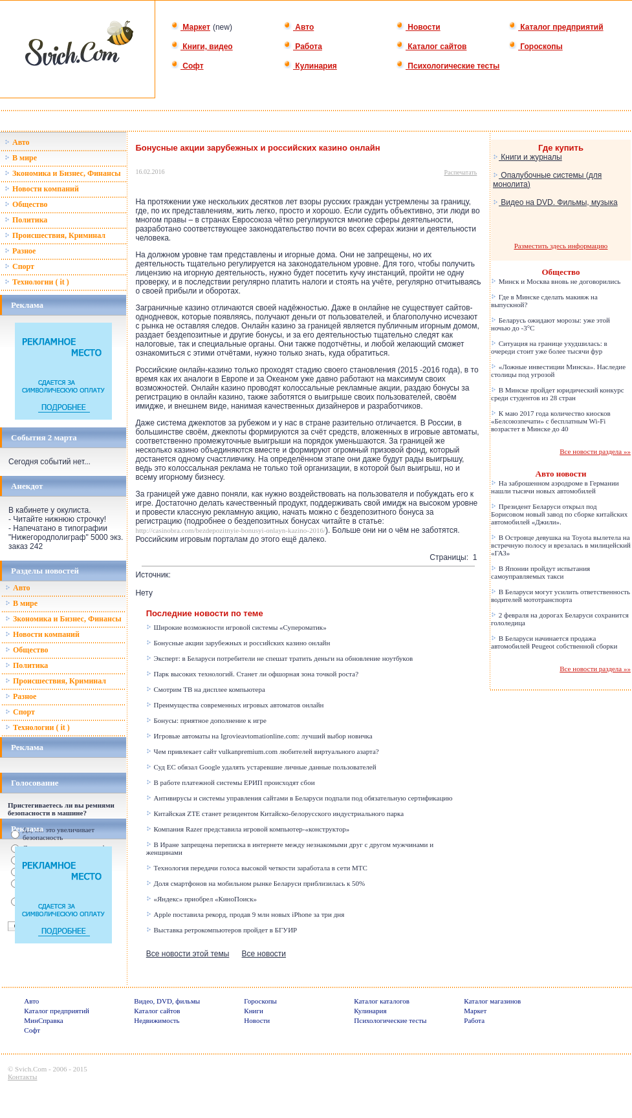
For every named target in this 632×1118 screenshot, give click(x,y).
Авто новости (561, 473)
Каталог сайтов (431, 46)
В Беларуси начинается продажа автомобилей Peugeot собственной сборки (554, 642)
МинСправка (43, 1020)
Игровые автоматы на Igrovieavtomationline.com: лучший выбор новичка (259, 736)
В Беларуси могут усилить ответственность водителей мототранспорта (560, 595)
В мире (21, 157)
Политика (26, 219)
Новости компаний (42, 188)
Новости (418, 27)
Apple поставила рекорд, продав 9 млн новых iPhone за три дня (245, 914)
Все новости (264, 953)
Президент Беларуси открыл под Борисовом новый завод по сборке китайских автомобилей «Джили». (559, 514)
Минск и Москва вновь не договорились (555, 281)
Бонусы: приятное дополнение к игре (206, 720)
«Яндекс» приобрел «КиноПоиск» (201, 899)
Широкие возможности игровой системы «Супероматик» (236, 627)
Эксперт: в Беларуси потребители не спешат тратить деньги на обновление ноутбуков (279, 658)
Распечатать (460, 172)
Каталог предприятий (556, 27)
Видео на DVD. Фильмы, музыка (555, 202)
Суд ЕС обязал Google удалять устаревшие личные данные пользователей (261, 767)
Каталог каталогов (381, 1001)
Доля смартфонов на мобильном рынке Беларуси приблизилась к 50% (255, 883)
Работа (302, 46)
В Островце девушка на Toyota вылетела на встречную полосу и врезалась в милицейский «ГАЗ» (561, 545)
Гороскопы (535, 46)
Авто (298, 27)
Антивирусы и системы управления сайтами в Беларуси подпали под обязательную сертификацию (299, 798)
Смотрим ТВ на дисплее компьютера (205, 689)
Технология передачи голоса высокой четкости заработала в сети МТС (256, 868)
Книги (253, 1011)
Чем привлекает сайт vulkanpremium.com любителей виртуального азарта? (262, 751)
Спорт (19, 266)
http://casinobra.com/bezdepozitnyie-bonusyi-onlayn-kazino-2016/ (230, 530)
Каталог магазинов (492, 1001)
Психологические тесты (447, 65)
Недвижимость (156, 1020)
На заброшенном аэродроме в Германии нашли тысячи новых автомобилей (555, 487)
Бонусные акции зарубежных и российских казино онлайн (238, 643)
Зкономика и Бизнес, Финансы (63, 173)
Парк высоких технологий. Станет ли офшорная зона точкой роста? (252, 674)
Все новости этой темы (188, 953)
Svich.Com (31, 1069)
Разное (20, 250)
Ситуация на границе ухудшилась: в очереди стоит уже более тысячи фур (549, 347)
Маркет (190, 27)
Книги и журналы (527, 157)
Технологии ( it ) (37, 281)
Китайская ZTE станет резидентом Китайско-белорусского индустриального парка (275, 813)
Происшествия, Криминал (55, 235)
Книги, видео (202, 46)
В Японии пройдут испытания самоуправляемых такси (540, 572)
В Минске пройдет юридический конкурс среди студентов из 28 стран (557, 394)
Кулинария (310, 65)
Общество (26, 204)
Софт (187, 65)
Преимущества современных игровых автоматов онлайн (235, 705)
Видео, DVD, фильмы (167, 1001)
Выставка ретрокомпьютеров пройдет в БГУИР (221, 930)
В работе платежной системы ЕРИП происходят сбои (230, 782)
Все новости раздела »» (595, 451)
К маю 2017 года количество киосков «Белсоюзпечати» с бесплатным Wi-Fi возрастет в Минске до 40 (551, 421)
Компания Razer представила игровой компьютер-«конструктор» (247, 829)
